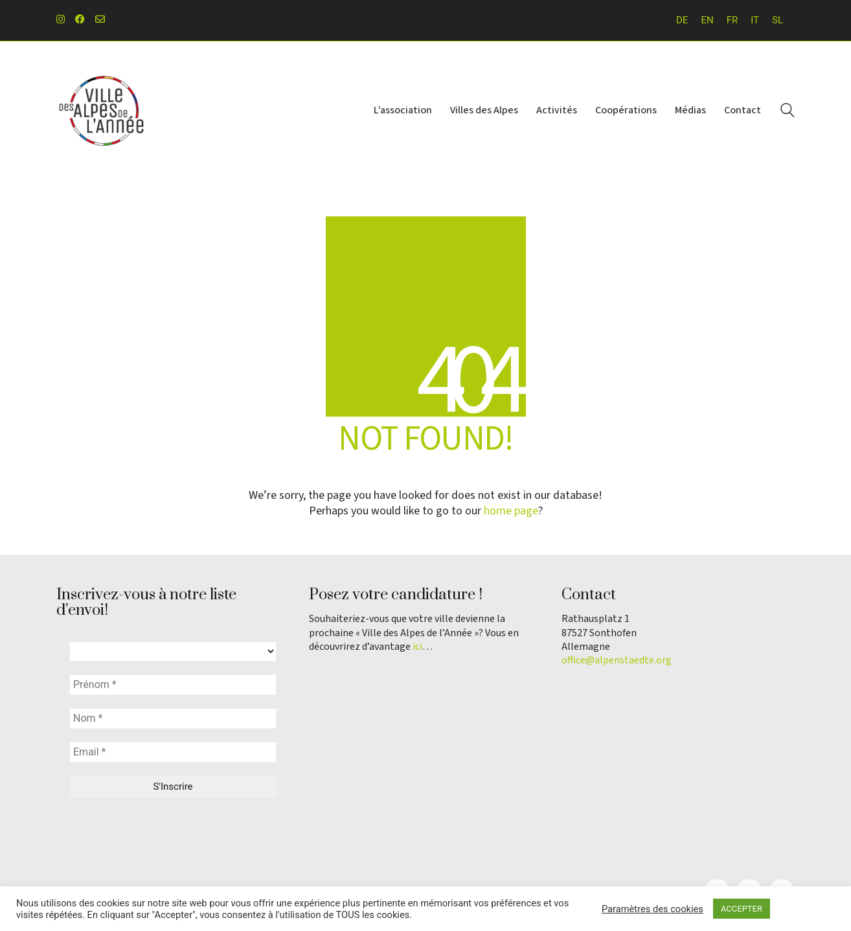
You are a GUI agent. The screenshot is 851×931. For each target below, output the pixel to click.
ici (417, 647)
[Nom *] (173, 718)
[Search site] (787, 112)
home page (511, 511)
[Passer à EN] (707, 20)
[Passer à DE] (682, 20)
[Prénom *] (173, 684)
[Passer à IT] (755, 20)
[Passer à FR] (732, 20)
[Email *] (173, 752)
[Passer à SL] (777, 20)
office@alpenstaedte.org (617, 660)
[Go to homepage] (101, 111)
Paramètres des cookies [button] (652, 909)
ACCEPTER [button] (741, 909)
